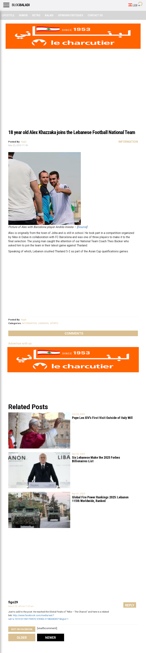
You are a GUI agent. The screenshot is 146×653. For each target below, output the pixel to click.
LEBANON (43, 323)
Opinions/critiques (70, 15)
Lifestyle (8, 15)
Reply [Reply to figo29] (129, 605)
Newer (50, 637)
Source (82, 227)
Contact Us (95, 15)
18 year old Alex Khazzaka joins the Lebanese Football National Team (71, 132)
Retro (36, 15)
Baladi (49, 15)
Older (22, 637)
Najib (23, 141)
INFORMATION (29, 323)
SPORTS (54, 323)
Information (128, 141)
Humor (23, 15)
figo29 (13, 602)
